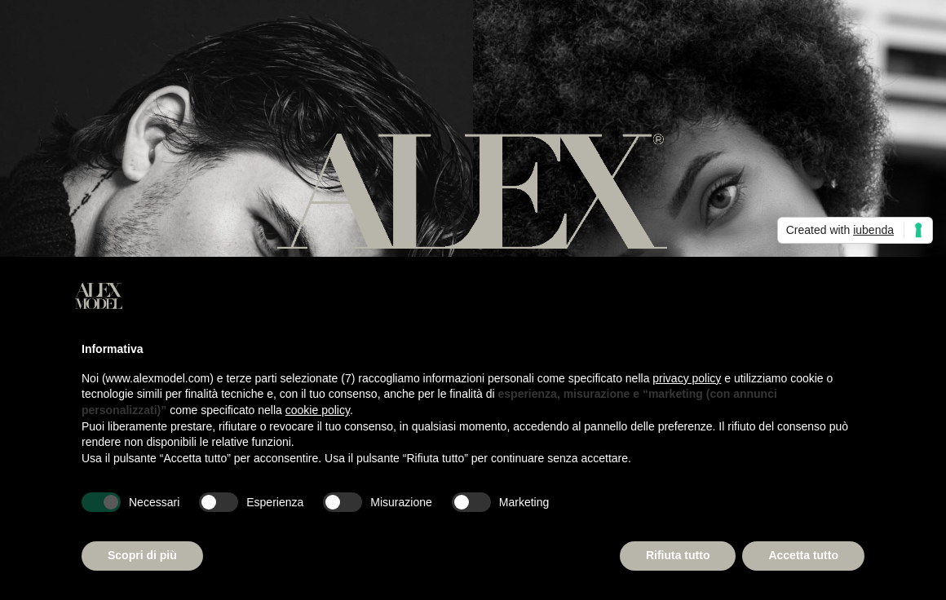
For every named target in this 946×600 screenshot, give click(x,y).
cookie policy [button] (317, 410)
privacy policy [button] (686, 378)
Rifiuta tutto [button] (678, 555)
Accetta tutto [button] (803, 555)
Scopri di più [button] (142, 555)
